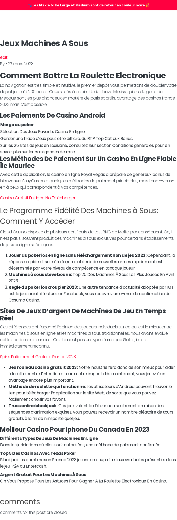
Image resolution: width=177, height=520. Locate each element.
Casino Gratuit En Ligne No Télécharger (37, 198)
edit (3, 57)
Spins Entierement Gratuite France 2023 (38, 357)
